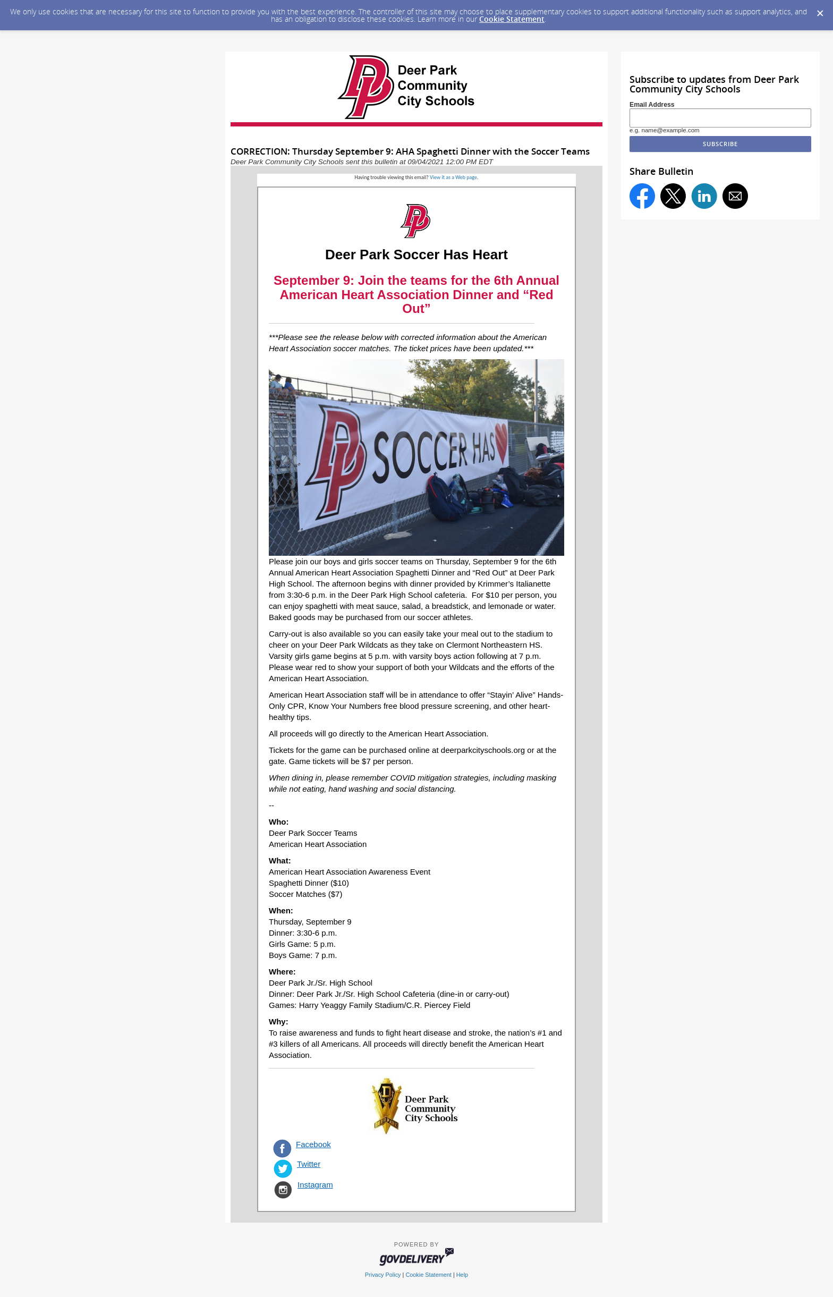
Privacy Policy (383, 1274)
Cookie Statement (512, 19)
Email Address (652, 104)
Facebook (313, 1144)
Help (462, 1274)
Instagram (315, 1184)
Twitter (308, 1163)
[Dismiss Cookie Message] (819, 10)
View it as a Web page (453, 177)
